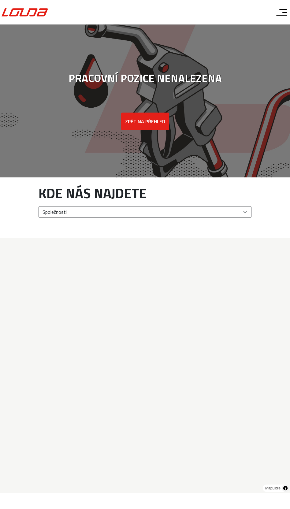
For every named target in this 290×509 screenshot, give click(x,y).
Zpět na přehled (145, 121)
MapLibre (273, 488)
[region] (145, 365)
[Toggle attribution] (285, 488)
